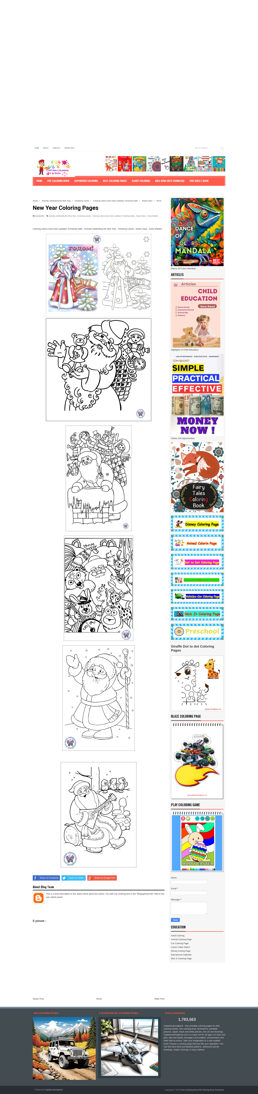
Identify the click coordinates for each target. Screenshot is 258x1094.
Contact (57, 147)
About (46, 147)
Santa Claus (141, 216)
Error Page (69, 147)
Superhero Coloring (86, 180)
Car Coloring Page (180, 943)
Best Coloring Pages (115, 180)
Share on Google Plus (101, 878)
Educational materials (181, 954)
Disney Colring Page (181, 951)
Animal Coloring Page (181, 939)
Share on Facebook (45, 878)
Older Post (159, 999)
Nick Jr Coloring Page (181, 958)
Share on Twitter (73, 878)
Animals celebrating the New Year (62, 216)
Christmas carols (84, 216)
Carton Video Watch (180, 947)
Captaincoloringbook (54, 1090)
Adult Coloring (177, 935)
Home (37, 147)
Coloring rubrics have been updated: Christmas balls (113, 216)
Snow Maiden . (153, 216)
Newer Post (38, 999)
